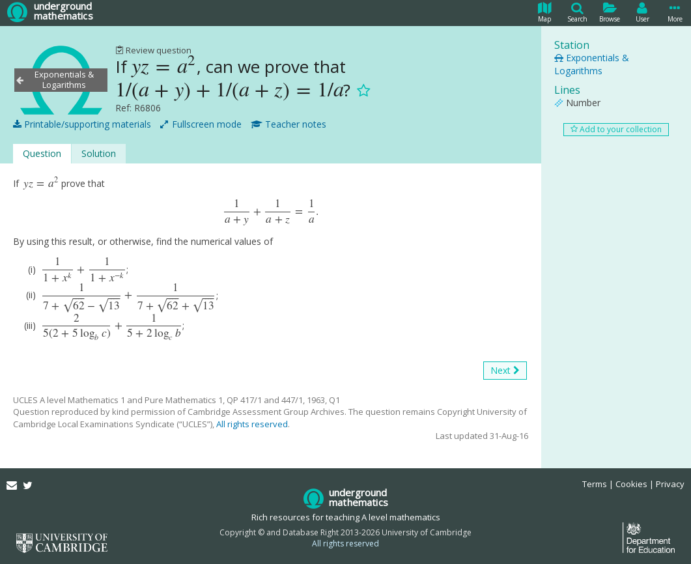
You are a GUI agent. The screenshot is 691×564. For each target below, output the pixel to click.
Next (505, 370)
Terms (594, 484)
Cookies (631, 484)
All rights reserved (252, 424)
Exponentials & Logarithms (591, 64)
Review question (153, 50)
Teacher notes (288, 124)
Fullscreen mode (201, 124)
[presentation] (164, 66)
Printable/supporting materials (82, 124)
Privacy (670, 484)
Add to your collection (616, 129)
